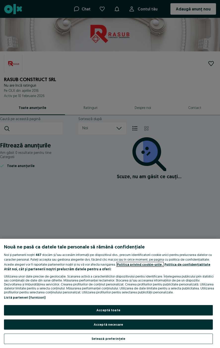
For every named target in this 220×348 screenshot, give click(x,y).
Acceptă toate (108, 310)
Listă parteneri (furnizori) (25, 297)
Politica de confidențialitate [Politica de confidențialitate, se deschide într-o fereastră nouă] (187, 264)
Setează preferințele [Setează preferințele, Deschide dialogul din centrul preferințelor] (109, 339)
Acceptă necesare (108, 324)
